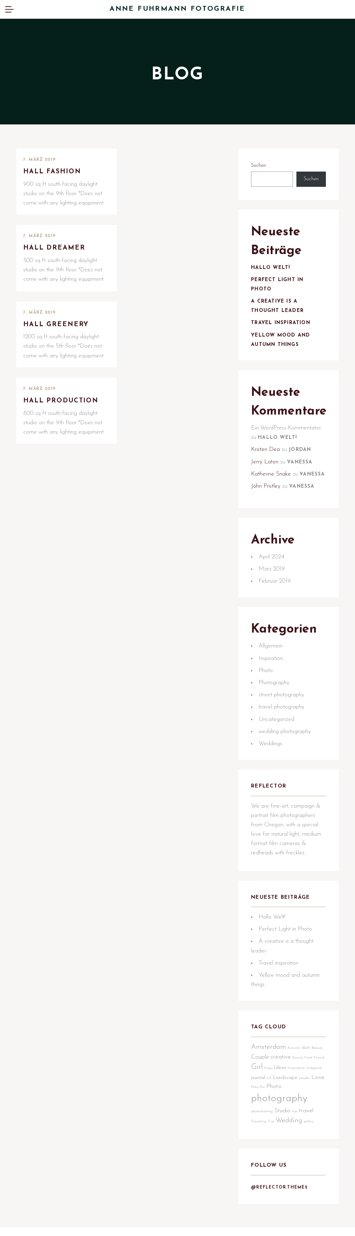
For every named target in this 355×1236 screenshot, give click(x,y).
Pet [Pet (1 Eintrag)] (290, 1111)
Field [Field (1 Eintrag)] (309, 1082)
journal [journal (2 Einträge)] (277, 1101)
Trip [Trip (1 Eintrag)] (272, 1145)
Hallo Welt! (271, 270)
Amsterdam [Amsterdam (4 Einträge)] (269, 1072)
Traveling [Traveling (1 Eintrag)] (259, 1145)
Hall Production (62, 401)
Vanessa (300, 467)
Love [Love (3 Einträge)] (271, 1110)
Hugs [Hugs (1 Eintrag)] (281, 1093)
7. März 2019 (39, 160)
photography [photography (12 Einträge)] (280, 1122)
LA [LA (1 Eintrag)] (287, 1102)
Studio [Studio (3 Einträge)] (283, 1134)
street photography (282, 713)
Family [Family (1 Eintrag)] (298, 1082)
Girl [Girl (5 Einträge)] (270, 1092)
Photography (275, 701)
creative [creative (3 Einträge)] (281, 1082)
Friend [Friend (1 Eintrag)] (257, 1093)
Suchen (259, 166)
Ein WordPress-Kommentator (287, 433)
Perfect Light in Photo (286, 952)
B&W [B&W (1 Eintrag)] (307, 1073)
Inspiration (272, 677)
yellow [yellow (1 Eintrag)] (309, 1145)
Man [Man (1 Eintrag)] (283, 1111)
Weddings (271, 762)
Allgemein (272, 665)
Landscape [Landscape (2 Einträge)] (304, 1101)
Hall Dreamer (55, 248)
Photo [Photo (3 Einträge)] (302, 1110)
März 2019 (273, 586)
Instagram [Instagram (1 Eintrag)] (260, 1102)
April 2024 (272, 573)
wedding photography (286, 750)
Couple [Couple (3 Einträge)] (261, 1082)
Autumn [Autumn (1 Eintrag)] (295, 1073)
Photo (267, 689)
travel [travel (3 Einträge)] (307, 1134)
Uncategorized (277, 738)
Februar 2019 (276, 598)
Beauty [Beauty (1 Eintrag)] (318, 1073)
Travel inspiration (281, 326)
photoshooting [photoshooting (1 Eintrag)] (263, 1135)
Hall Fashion (53, 171)
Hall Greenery (56, 325)
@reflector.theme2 (280, 1213)
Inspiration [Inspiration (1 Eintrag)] (309, 1093)
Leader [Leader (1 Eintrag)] (257, 1111)
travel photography (282, 726)
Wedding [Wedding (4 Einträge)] (290, 1143)
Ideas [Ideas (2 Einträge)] (293, 1092)
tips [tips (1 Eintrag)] (295, 1135)
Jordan (300, 455)
